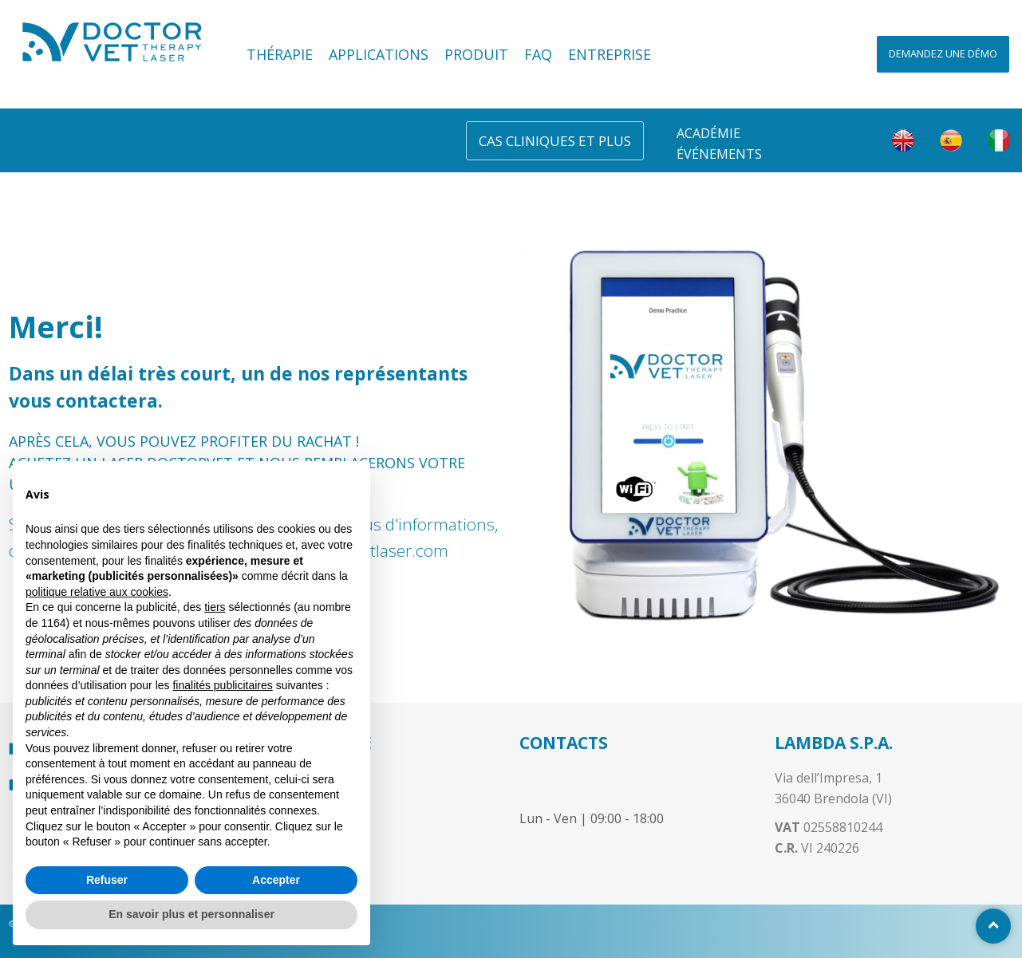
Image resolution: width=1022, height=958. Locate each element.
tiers (214, 607)
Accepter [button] (276, 879)
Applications (378, 54)
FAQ (538, 54)
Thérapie (280, 54)
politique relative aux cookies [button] (97, 591)
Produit (476, 54)
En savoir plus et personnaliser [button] (191, 914)
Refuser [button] (107, 879)
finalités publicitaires (222, 685)
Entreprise (609, 54)
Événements (719, 154)
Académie (708, 133)
